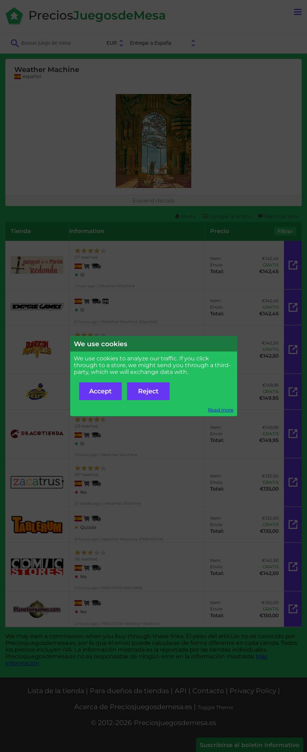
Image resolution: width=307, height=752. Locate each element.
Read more (221, 410)
